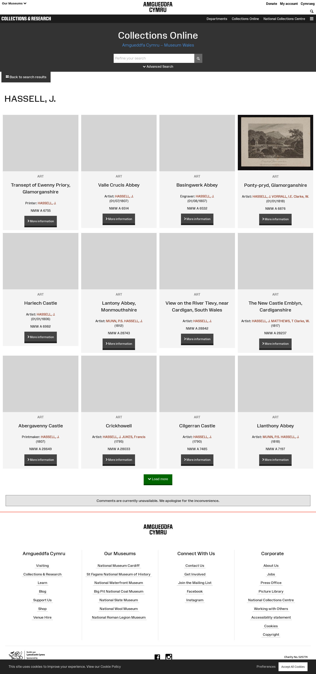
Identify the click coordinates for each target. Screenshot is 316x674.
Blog (42, 591)
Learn (42, 583)
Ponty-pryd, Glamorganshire (275, 185)
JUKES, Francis (134, 437)
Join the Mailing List (194, 583)
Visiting (42, 566)
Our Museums (14, 3)
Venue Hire (42, 617)
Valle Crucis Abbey (119, 185)
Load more (158, 479)
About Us (271, 566)
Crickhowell (119, 425)
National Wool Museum (119, 609)
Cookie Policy (111, 666)
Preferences (266, 666)
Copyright (271, 634)
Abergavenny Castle (40, 425)
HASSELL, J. (47, 203)
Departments (217, 19)
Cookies (271, 626)
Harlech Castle (40, 303)
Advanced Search (158, 67)
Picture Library (271, 591)
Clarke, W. (301, 196)
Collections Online (245, 19)
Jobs (271, 574)
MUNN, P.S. (114, 321)
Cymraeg (308, 3)
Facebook (195, 591)
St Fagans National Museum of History (119, 574)
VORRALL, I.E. (282, 196)
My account (289, 3)
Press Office (271, 583)
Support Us (42, 600)
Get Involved (194, 574)
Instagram (194, 600)
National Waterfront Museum (118, 583)
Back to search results (26, 77)
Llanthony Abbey (275, 425)
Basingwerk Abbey (197, 185)
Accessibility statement (271, 617)
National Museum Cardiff (119, 566)
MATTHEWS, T (282, 321)
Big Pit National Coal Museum (118, 591)
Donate (271, 3)
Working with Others (271, 609)
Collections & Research (26, 19)
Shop (42, 609)
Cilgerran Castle (197, 425)
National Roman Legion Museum (119, 617)
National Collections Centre (284, 19)
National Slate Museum (118, 600)
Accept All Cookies (293, 666)
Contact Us (194, 566)
